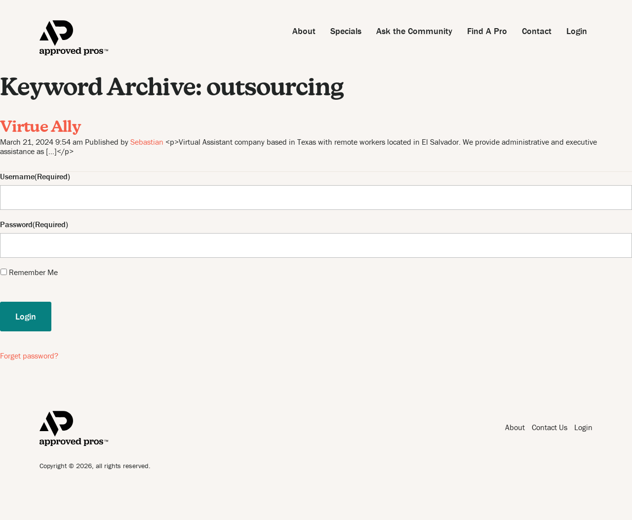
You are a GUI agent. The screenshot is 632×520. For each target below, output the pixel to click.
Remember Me (33, 272)
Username (17, 176)
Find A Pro (487, 31)
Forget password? (29, 355)
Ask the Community (414, 31)
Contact (537, 31)
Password (16, 224)
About (304, 31)
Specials (345, 31)
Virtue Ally (40, 128)
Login (576, 31)
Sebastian (146, 142)
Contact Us (549, 427)
